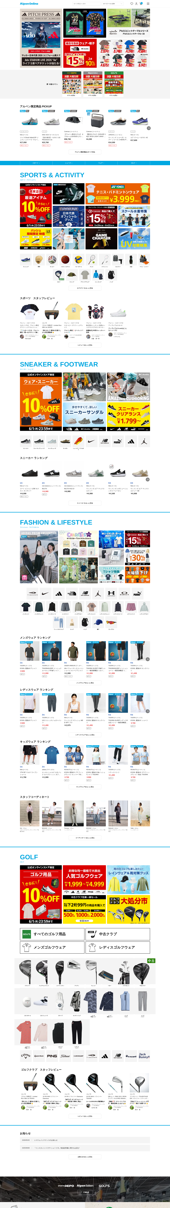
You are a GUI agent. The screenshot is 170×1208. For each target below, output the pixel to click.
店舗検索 (86, 1192)
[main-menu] (148, 4)
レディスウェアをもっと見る (85, 735)
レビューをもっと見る (85, 345)
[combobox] (86, 4)
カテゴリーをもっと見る (85, 288)
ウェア (100, 163)
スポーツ (35, 163)
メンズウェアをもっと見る (85, 683)
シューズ (68, 163)
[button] (149, 128)
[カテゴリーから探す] (112, 4)
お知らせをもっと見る (85, 1157)
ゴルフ (133, 163)
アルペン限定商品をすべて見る (85, 152)
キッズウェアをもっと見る (85, 787)
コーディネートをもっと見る (85, 838)
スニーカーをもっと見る (85, 503)
